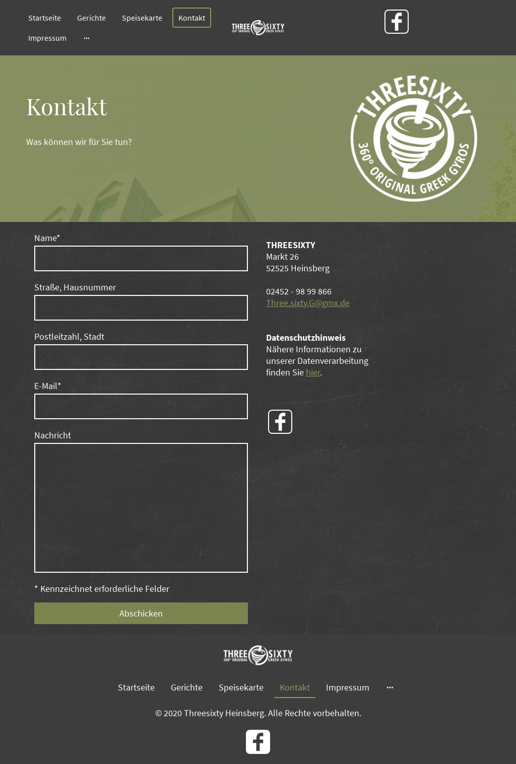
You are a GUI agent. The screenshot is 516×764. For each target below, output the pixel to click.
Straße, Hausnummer (75, 287)
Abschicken (141, 613)
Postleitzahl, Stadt (69, 336)
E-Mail (47, 386)
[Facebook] (396, 22)
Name (47, 238)
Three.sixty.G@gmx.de (308, 303)
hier (313, 372)
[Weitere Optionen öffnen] (87, 37)
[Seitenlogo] (258, 28)
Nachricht (52, 435)
